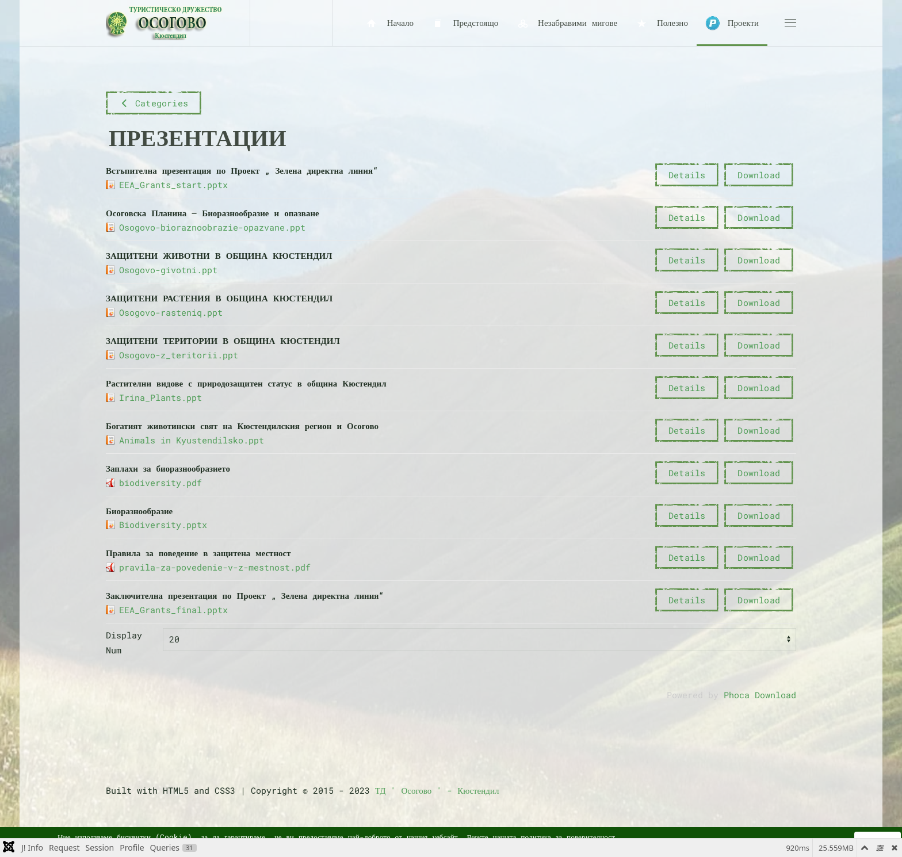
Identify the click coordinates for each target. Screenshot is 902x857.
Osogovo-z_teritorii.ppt (178, 355)
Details (686, 175)
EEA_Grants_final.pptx (173, 609)
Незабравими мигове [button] (566, 23)
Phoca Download (760, 695)
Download (758, 175)
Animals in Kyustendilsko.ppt (191, 440)
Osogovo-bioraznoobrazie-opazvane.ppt (212, 227)
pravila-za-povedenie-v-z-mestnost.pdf (215, 567)
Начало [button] (389, 23)
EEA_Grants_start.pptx (173, 184)
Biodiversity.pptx (163, 524)
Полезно (661, 23)
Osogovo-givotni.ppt (168, 270)
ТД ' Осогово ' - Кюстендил (437, 790)
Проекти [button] (732, 23)
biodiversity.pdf (160, 482)
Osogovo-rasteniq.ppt (171, 312)
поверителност (591, 837)
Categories (153, 103)
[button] (790, 23)
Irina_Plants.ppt (160, 397)
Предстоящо (464, 23)
